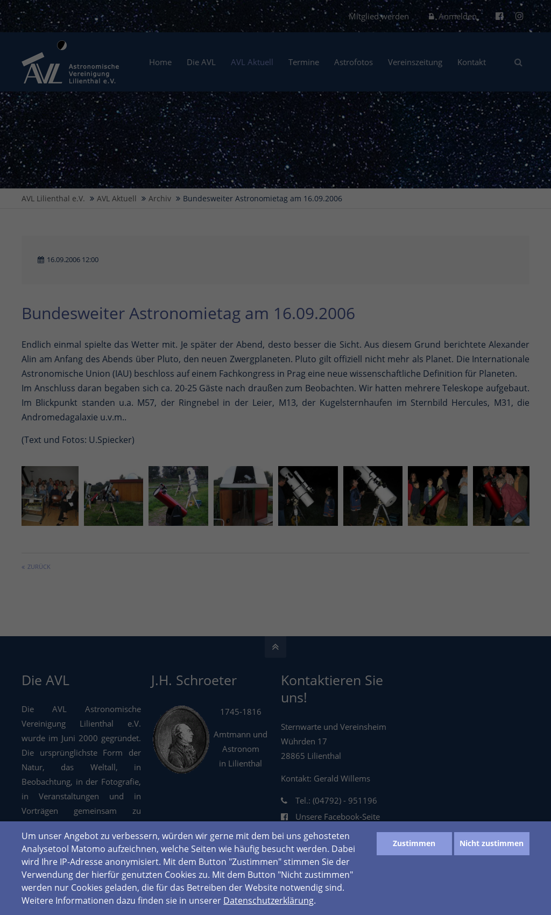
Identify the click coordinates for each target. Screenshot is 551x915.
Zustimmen (414, 843)
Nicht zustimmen (492, 843)
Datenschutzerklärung (268, 900)
